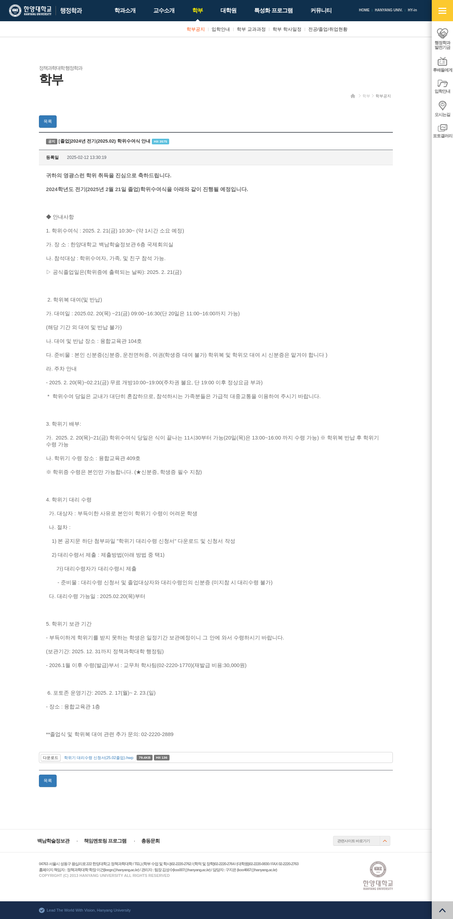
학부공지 (383, 96)
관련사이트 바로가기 (353, 841)
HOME (364, 10)
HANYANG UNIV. (388, 10)
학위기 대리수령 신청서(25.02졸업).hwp (98, 758)
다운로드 (50, 758)
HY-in (412, 10)
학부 (366, 96)
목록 (48, 121)
